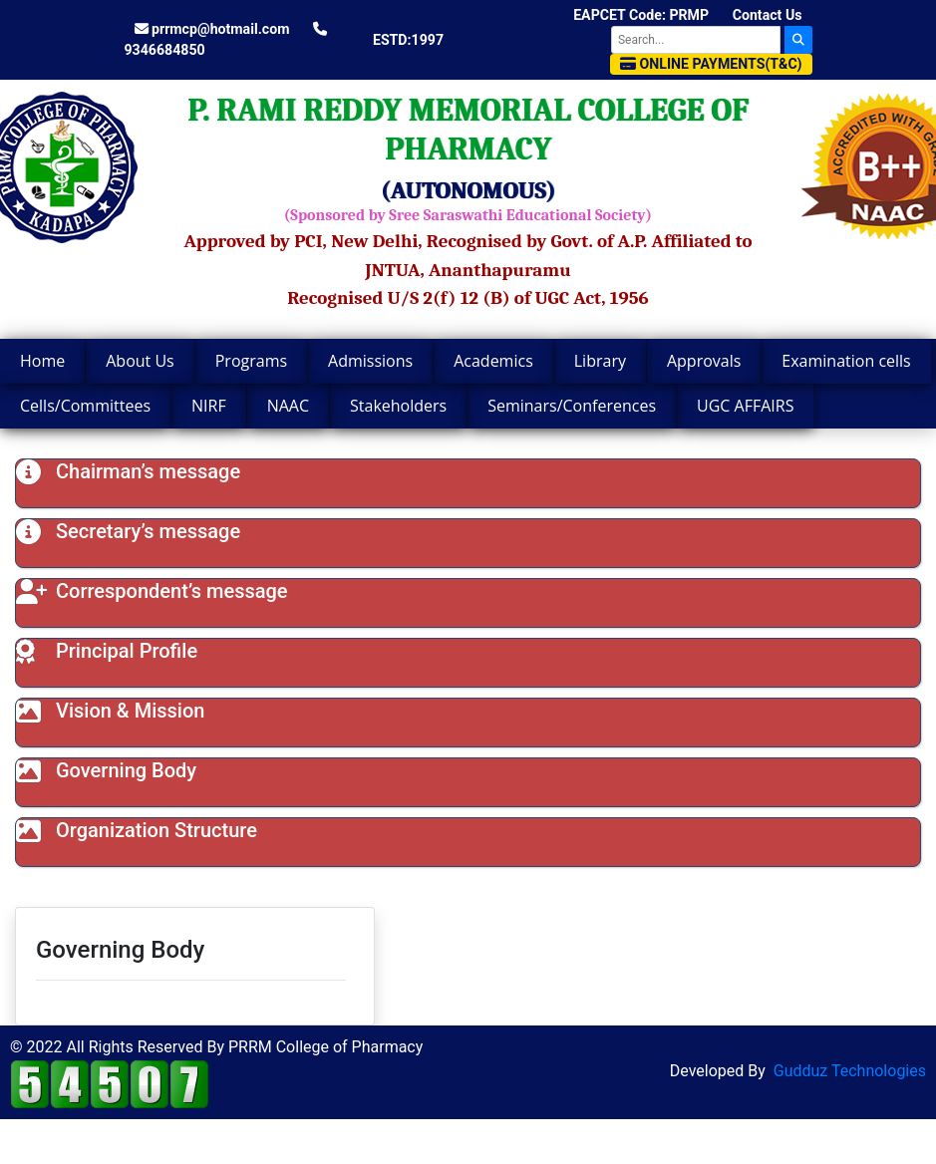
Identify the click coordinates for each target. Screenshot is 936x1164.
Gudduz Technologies (850, 1070)
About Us (140, 361)
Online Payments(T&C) (711, 64)
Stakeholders (398, 406)
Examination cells (845, 361)
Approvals (704, 361)
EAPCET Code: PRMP (641, 15)
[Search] (695, 40)
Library (600, 361)
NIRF (208, 406)
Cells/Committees (85, 406)
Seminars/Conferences (571, 406)
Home (42, 361)
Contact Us (767, 15)
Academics (493, 361)
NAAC (288, 406)
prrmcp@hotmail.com (212, 29)
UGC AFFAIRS (745, 406)
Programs (251, 361)
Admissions (370, 361)
